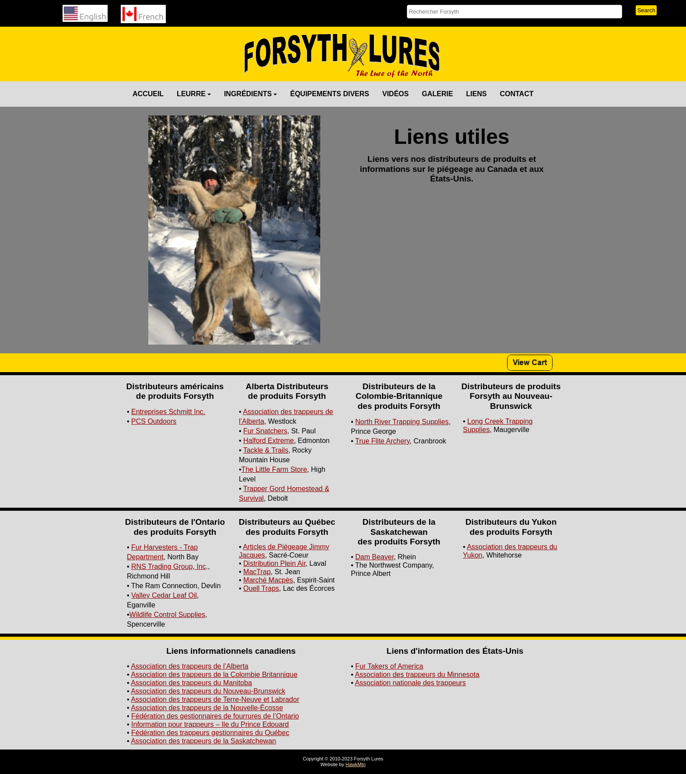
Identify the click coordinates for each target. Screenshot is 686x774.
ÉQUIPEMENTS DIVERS (329, 94)
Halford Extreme (268, 440)
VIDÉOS (395, 94)
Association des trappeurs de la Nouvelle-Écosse (207, 707)
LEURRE (194, 94)
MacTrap (257, 571)
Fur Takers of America (389, 666)
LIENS (476, 94)
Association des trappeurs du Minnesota (417, 674)
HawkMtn (356, 764)
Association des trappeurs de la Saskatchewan (203, 741)
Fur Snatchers (265, 431)
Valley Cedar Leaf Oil (164, 595)
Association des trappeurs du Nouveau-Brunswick (208, 691)
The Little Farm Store (274, 469)
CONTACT (516, 94)
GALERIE (437, 94)
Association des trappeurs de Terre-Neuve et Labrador (215, 699)
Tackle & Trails (265, 450)
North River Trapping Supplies (401, 421)
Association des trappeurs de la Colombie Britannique (214, 674)
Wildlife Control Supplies (167, 614)
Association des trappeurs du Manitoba (191, 683)
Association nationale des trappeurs (410, 683)
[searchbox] (515, 11)
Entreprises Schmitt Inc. (168, 411)
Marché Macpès (268, 580)
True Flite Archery (382, 441)
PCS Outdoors (153, 421)
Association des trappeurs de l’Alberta (189, 666)
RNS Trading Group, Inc (168, 566)
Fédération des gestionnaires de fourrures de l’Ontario (215, 716)
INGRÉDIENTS (250, 94)
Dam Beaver (374, 557)
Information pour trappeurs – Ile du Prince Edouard (210, 724)
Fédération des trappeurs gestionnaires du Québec (210, 732)
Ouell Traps (261, 588)
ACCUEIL (148, 94)
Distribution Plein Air (274, 563)
